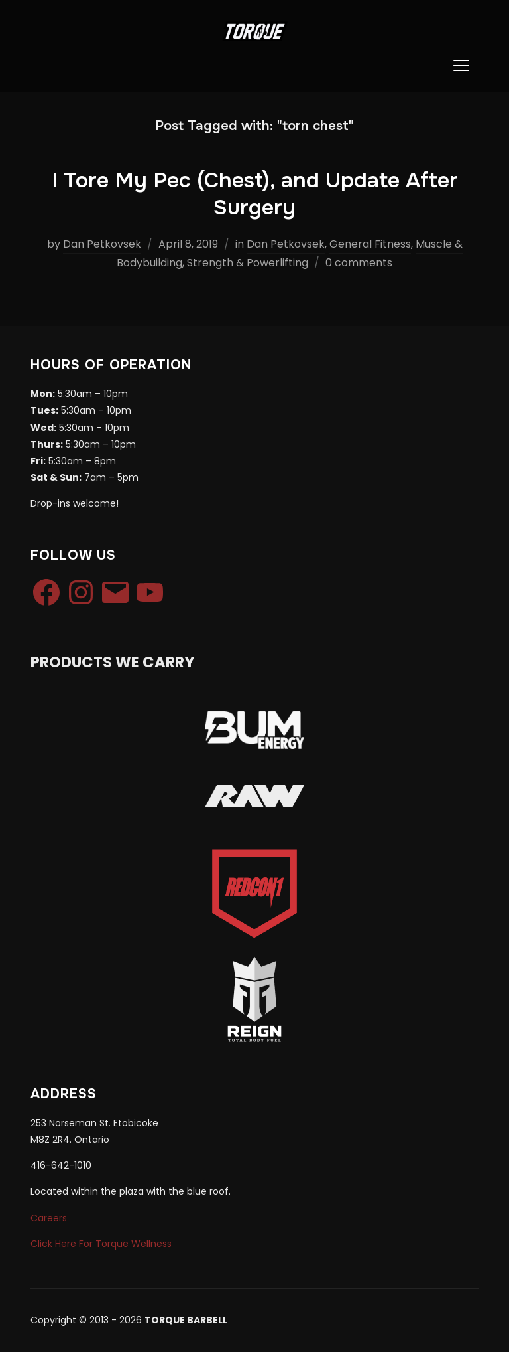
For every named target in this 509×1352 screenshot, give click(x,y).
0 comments (358, 262)
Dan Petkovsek (102, 244)
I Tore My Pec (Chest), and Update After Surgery (255, 194)
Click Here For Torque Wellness (101, 1243)
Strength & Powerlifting (247, 262)
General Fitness (370, 244)
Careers (48, 1218)
